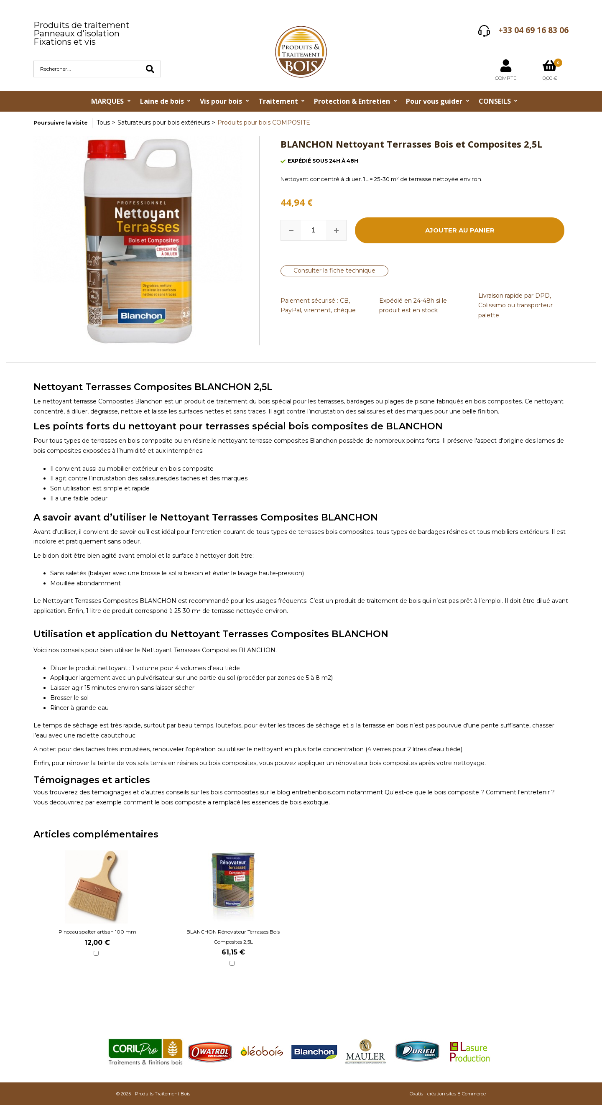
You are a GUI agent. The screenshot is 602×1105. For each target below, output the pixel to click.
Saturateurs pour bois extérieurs (163, 122)
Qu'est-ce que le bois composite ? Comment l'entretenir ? (469, 792)
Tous (103, 122)
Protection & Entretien (352, 101)
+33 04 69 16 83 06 (533, 30)
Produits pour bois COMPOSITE (263, 122)
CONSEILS (495, 101)
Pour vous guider (434, 101)
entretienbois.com (319, 792)
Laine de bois (162, 101)
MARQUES (107, 101)
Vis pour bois (221, 101)
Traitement (278, 101)
